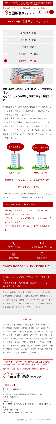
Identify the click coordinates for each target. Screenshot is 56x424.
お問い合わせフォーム (42, 244)
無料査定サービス (28, 40)
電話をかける (14, 244)
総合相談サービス (28, 33)
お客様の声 (42, 255)
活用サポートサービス (28, 61)
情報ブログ (14, 255)
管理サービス (28, 47)
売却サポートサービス (28, 54)
